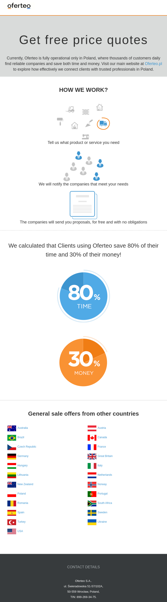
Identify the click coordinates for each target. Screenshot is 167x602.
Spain (20, 512)
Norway (102, 484)
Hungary (22, 465)
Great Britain (105, 456)
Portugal (103, 493)
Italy (100, 465)
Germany (22, 456)
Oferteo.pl (153, 63)
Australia (22, 427)
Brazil (20, 437)
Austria (102, 427)
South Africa (105, 503)
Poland (21, 493)
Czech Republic (26, 446)
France (102, 446)
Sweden (102, 512)
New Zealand (25, 484)
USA (20, 531)
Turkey (21, 521)
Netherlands (105, 474)
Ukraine (102, 521)
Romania (22, 503)
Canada (102, 437)
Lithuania (22, 474)
